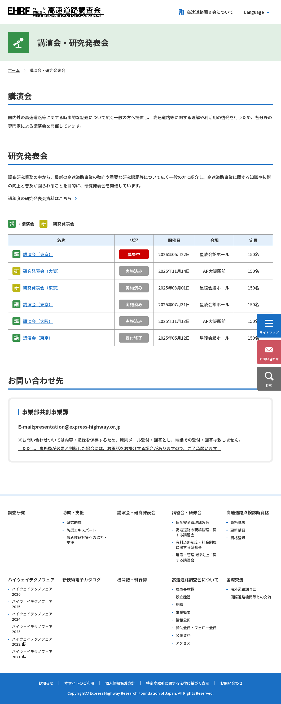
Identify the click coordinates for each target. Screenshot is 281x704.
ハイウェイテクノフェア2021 (32, 654)
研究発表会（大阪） (42, 271)
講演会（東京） (38, 254)
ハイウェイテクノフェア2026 (32, 591)
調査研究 (16, 512)
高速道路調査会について (210, 12)
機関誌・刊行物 (132, 579)
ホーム (14, 70)
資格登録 (237, 537)
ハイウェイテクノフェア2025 (32, 604)
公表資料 (183, 635)
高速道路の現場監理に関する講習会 (196, 532)
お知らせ (45, 683)
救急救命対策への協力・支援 (87, 540)
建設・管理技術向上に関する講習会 (196, 557)
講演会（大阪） (38, 321)
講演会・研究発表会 (136, 512)
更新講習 (237, 530)
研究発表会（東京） (42, 288)
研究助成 (74, 522)
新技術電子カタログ (82, 579)
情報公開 (183, 620)
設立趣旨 (183, 596)
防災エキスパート (81, 530)
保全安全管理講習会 (192, 522)
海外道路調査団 (243, 589)
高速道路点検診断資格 (247, 512)
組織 (179, 604)
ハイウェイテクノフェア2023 (32, 629)
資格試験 (237, 522)
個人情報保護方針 (120, 683)
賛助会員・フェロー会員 (196, 627)
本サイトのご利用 (79, 683)
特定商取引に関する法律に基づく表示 (177, 683)
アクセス (183, 643)
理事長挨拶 (185, 589)
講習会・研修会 (186, 512)
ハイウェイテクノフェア (31, 579)
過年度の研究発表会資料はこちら (40, 198)
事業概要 (183, 612)
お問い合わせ (231, 683)
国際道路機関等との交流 (250, 596)
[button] (256, 12)
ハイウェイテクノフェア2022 (32, 642)
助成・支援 (73, 512)
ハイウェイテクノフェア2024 (32, 616)
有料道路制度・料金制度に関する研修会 (196, 545)
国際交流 (234, 579)
